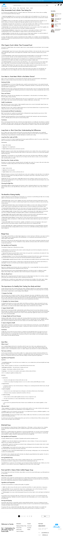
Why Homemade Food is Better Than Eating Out (16, 10)
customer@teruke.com (45, 532)
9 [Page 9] (29, 516)
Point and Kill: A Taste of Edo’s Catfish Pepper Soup (17, 470)
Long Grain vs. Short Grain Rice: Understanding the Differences (21, 130)
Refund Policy (19, 529)
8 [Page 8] (27, 516)
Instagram (60, 2)
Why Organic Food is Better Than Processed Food (16, 45)
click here (39, 0)
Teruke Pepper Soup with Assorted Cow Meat (58, 19)
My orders (29, 527)
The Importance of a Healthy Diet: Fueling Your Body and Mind (20, 286)
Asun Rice (4, 342)
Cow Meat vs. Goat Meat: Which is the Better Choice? (18, 76)
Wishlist (28, 529)
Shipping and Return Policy (21, 525)
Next (45, 516)
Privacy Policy (18, 527)
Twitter (57, 2)
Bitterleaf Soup (6, 425)
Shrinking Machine (58, 29)
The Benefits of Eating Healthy (10, 194)
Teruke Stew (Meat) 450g (58, 24)
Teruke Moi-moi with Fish (58, 14)
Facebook (53, 2)
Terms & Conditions (20, 531)
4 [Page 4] (24, 516)
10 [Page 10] (31, 516)
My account (29, 525)
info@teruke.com (45, 535)
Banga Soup (5, 234)
